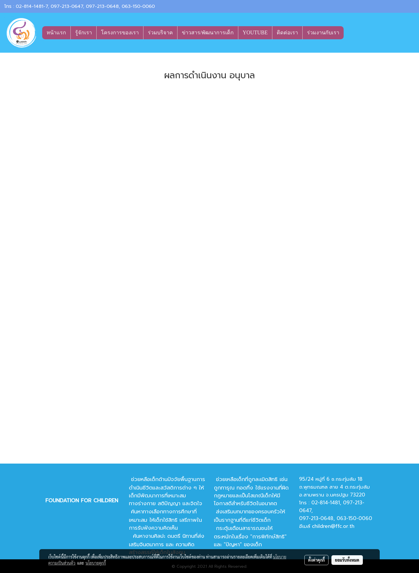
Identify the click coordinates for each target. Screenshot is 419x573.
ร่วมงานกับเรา (323, 33)
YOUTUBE (255, 33)
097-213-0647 (67, 6)
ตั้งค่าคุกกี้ (316, 560)
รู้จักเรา (83, 33)
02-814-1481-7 (32, 6)
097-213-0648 (102, 6)
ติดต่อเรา (287, 33)
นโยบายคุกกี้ (96, 562)
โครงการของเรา (120, 33)
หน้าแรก (56, 33)
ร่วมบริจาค (160, 33)
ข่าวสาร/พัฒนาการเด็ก (208, 33)
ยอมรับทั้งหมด (347, 560)
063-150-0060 (138, 6)
